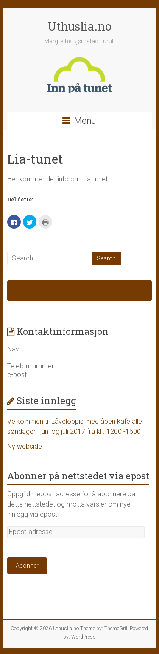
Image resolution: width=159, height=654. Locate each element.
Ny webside (24, 446)
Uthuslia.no (79, 26)
